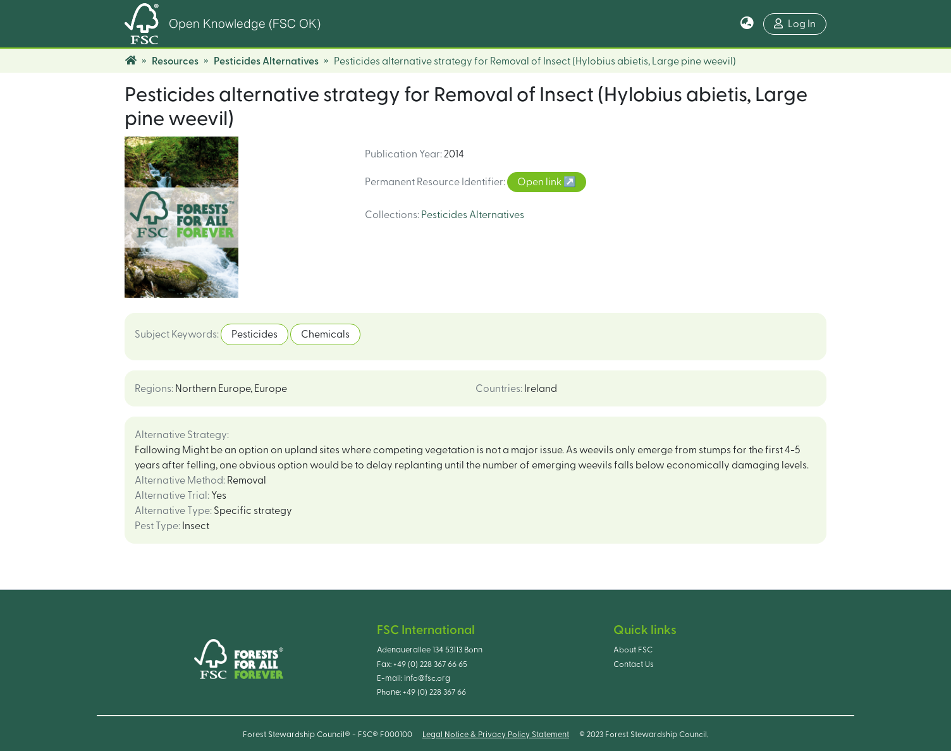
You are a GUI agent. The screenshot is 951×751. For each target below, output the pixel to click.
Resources (175, 61)
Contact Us (633, 664)
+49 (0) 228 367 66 (434, 692)
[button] (747, 24)
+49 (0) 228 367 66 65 (430, 664)
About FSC (633, 650)
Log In (795, 23)
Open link (540, 182)
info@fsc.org (427, 678)
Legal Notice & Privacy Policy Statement (495, 734)
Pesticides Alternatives (266, 61)
